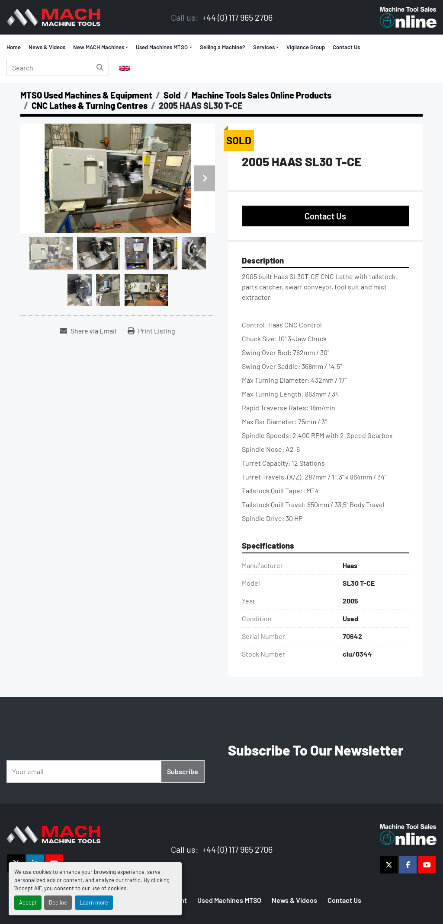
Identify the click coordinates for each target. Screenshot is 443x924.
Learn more (94, 902)
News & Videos (47, 47)
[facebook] (408, 864)
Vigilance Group (305, 47)
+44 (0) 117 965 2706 (236, 17)
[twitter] (389, 864)
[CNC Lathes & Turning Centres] (90, 105)
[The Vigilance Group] (53, 833)
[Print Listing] (151, 331)
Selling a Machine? (222, 47)
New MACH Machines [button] (98, 47)
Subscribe (182, 771)
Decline (58, 902)
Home (13, 47)
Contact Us (346, 47)
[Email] (105, 771)
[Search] (57, 67)
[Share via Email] (88, 331)
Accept (28, 902)
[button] (164, 47)
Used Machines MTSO (162, 47)
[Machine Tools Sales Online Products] (261, 95)
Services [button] (264, 47)
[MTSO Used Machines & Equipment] (86, 95)
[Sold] (172, 95)
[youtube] (427, 864)
